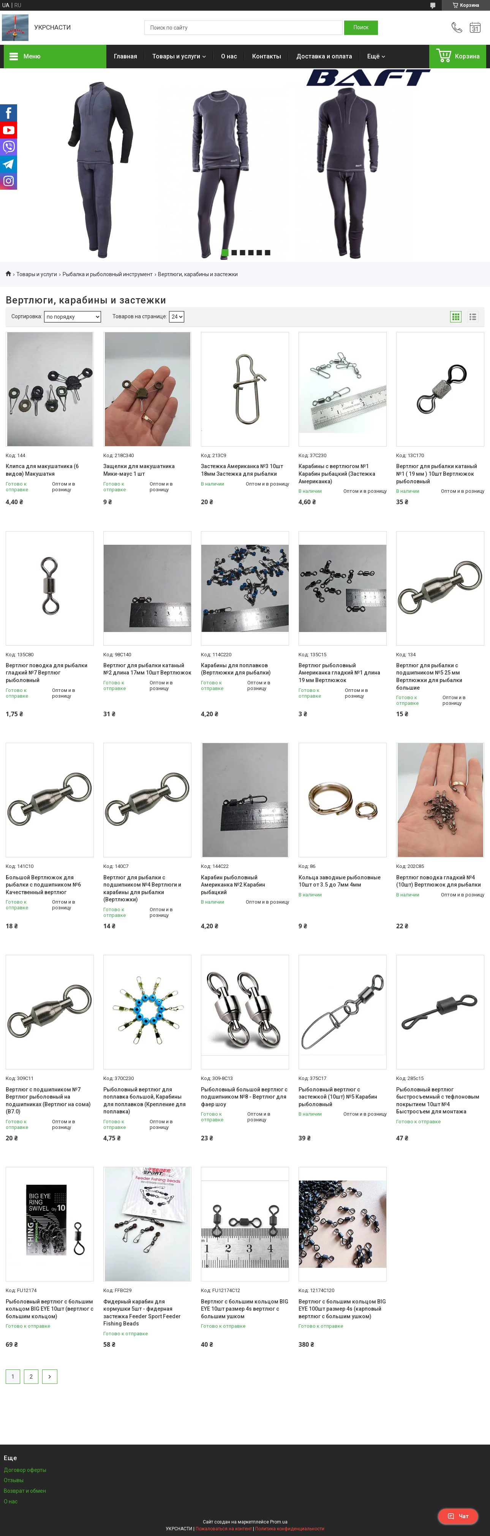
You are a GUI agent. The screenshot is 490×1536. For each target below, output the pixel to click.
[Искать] (361, 27)
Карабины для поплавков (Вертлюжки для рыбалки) (236, 669)
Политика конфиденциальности (289, 1528)
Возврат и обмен (25, 1491)
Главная (125, 56)
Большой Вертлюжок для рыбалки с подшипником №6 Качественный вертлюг (43, 884)
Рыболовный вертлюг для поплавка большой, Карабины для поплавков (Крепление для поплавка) (144, 1100)
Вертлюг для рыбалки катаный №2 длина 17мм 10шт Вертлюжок (147, 669)
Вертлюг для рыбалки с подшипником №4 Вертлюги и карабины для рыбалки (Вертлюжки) (142, 888)
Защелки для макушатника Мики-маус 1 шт (139, 470)
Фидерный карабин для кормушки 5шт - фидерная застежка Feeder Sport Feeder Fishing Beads (142, 1313)
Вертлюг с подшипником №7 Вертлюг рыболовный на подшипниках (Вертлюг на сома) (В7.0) (48, 1100)
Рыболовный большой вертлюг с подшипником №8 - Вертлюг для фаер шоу (244, 1096)
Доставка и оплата (324, 56)
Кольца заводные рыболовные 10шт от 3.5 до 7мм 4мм (340, 881)
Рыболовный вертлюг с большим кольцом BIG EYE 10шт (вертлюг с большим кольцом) (49, 1309)
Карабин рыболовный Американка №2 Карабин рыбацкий (233, 884)
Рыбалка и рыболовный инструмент (108, 274)
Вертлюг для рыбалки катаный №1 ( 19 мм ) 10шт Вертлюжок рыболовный (436, 473)
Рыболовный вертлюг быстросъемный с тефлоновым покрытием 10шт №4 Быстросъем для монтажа (437, 1100)
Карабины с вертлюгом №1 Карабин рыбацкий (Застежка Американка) (337, 473)
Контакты (266, 56)
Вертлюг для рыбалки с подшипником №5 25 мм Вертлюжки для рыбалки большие (429, 676)
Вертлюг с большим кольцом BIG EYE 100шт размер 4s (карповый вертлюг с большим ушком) (342, 1309)
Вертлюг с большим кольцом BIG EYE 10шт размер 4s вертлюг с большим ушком (244, 1309)
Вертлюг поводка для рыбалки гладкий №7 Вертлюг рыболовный (46, 672)
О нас (229, 56)
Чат (458, 1516)
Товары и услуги (176, 56)
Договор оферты (25, 1470)
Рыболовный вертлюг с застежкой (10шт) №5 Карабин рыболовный (338, 1096)
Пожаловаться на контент (224, 1528)
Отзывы (14, 1480)
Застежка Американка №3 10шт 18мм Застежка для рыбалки (242, 470)
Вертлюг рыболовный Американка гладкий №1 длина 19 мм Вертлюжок (339, 672)
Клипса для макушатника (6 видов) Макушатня (42, 470)
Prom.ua (279, 1522)
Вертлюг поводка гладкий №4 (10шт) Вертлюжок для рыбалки (438, 881)
